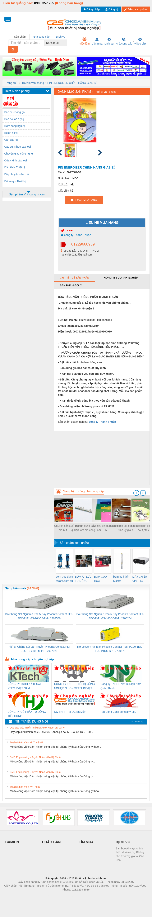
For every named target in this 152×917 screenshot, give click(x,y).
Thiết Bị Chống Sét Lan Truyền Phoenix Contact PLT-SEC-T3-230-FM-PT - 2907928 (39, 648)
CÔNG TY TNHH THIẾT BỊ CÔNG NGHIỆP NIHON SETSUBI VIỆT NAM (74, 686)
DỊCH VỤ (123, 842)
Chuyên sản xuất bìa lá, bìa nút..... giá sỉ (68, 528)
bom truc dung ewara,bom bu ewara (64, 579)
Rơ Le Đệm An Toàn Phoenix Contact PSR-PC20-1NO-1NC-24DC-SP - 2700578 (110, 648)
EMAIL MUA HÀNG (84, 199)
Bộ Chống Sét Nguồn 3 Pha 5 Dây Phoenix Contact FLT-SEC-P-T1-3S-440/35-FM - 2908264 (110, 616)
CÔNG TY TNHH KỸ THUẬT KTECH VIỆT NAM (25, 686)
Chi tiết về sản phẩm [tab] (75, 277)
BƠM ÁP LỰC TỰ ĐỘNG (83, 578)
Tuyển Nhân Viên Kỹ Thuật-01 (26, 742)
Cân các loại (11, 139)
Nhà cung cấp (124, 41)
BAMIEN (12, 842)
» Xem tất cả (137, 721)
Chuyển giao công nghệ (18, 153)
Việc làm (84, 41)
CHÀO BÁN (51, 842)
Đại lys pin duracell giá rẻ (106, 528)
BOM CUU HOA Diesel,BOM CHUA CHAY (102, 579)
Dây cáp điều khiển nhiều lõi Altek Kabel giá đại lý (37, 727)
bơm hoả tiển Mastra (121, 578)
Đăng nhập (92, 9)
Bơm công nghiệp (14, 125)
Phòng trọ (52, 895)
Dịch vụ (109, 41)
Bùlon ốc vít (11, 132)
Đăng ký (111, 9)
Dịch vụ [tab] (60, 36)
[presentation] (136, 493)
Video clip (140, 41)
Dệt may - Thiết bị (15, 181)
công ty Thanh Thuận (76, 234)
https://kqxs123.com (94, 895)
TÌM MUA (86, 842)
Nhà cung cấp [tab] (41, 36)
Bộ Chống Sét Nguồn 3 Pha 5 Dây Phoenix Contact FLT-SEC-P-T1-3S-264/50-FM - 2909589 (39, 616)
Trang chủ (11, 82)
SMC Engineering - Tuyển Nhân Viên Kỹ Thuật (35, 757)
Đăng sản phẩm (135, 9)
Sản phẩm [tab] (20, 36)
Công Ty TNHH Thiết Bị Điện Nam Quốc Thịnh (120, 686)
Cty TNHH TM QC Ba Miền (70, 711)
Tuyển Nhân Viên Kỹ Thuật (25, 786)
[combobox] (66, 42)
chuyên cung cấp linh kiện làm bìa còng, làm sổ (87, 528)
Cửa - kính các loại (15, 160)
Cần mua (97, 41)
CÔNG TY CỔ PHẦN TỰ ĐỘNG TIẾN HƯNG (27, 714)
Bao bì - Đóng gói (14, 112)
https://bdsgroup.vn (71, 895)
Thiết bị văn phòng (33, 82)
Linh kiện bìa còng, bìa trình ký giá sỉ (125, 528)
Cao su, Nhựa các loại (17, 146)
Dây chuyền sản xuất (17, 174)
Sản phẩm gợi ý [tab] (71, 285)
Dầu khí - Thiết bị (14, 167)
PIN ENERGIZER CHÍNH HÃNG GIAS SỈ (72, 82)
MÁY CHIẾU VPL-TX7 (139, 578)
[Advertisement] (101, 458)
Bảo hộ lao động (14, 119)
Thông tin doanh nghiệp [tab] (120, 277)
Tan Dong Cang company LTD (118, 711)
